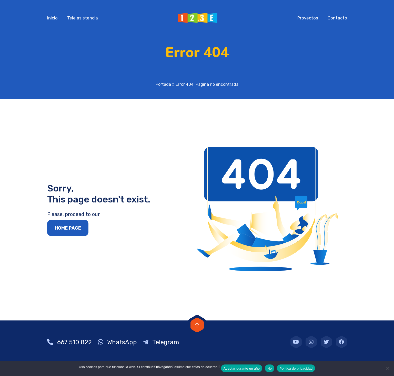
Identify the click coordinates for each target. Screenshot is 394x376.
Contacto (337, 17)
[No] (387, 368)
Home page (68, 228)
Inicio (52, 17)
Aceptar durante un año (242, 368)
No (269, 368)
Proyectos (307, 17)
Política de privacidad (295, 368)
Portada (163, 84)
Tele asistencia (82, 17)
